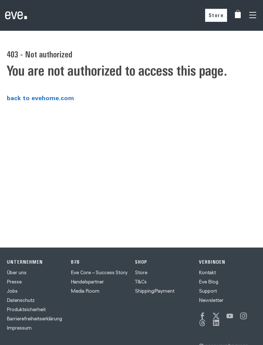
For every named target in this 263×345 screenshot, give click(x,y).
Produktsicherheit (26, 309)
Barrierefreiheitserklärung (34, 319)
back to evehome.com (40, 98)
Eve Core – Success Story (99, 272)
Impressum (19, 328)
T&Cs (141, 282)
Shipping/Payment (154, 291)
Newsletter (211, 300)
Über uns (16, 272)
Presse (14, 282)
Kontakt (207, 272)
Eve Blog (208, 282)
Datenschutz (21, 300)
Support (208, 291)
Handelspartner (87, 282)
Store (216, 15)
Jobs (12, 291)
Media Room (85, 291)
